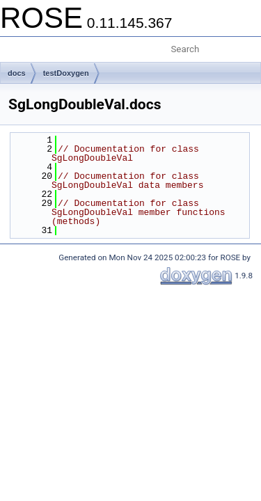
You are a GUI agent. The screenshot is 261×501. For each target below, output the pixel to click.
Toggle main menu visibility (19, 44)
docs (17, 73)
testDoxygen (66, 73)
